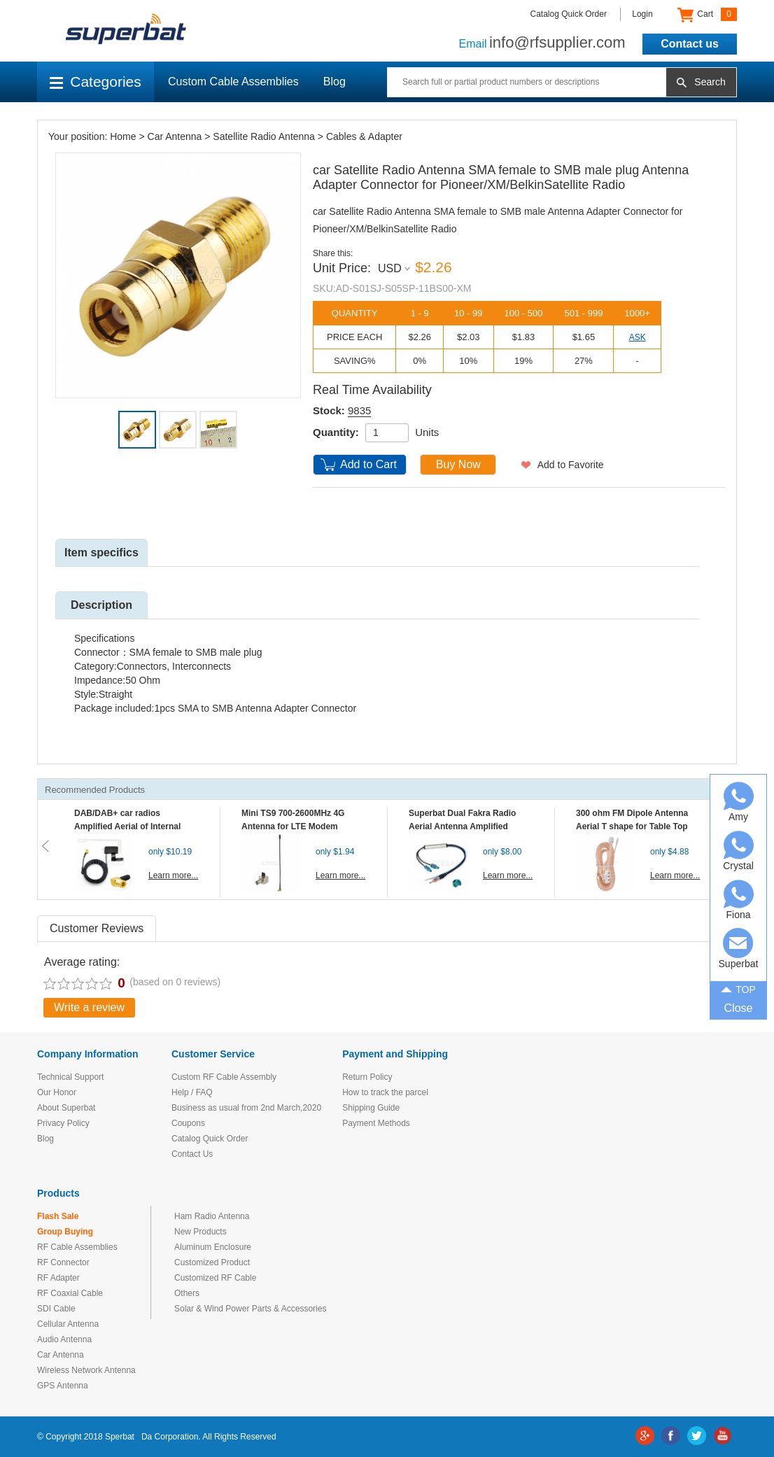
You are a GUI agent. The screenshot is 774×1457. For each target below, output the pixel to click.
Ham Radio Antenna (211, 1216)
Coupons (188, 1123)
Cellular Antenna (68, 1324)
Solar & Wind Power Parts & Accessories (250, 1309)
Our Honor (56, 1092)
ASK (637, 337)
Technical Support (70, 1077)
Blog (334, 81)
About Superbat (66, 1108)
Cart (707, 14)
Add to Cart (368, 464)
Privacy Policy (63, 1123)
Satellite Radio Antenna (264, 136)
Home (123, 136)
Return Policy (367, 1077)
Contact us (690, 44)
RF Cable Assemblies (77, 1247)
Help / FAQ (192, 1092)
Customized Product (212, 1262)
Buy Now (458, 464)
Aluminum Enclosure (212, 1247)
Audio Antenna (64, 1339)
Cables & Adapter (364, 136)
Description (101, 605)
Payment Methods (376, 1123)
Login (642, 14)
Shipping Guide (371, 1108)
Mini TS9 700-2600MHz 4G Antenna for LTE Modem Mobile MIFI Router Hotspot (296, 826)
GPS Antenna (62, 1386)
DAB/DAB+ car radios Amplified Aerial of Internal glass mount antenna (127, 826)
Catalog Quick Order (568, 14)
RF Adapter (58, 1278)
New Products (200, 1232)
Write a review (89, 1007)
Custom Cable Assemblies (233, 81)
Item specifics (101, 552)
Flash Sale (57, 1216)
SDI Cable (56, 1309)
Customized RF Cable (215, 1278)
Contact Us (192, 1154)
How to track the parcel (385, 1092)
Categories (95, 81)
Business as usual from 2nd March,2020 (246, 1108)
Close (738, 1008)
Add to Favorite (570, 464)
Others (186, 1293)
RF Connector (63, 1262)
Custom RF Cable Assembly (223, 1077)
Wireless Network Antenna (86, 1370)
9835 (359, 410)
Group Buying (65, 1232)
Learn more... (173, 875)
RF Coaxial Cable (70, 1293)
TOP (738, 989)
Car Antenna (175, 136)
